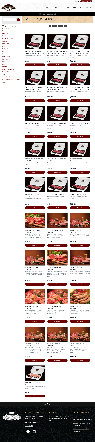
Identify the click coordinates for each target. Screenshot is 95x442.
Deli (3, 46)
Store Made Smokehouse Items (11, 79)
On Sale (54, 26)
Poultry (4, 64)
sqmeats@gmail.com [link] (31, 422)
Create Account (86, 1)
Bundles (60, 26)
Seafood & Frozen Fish (8, 72)
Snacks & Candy (6, 74)
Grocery (4, 54)
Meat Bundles (6, 56)
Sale (3, 82)
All (50, 26)
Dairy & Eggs (5, 43)
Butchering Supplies (7, 38)
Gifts (56, 7)
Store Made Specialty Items (10, 77)
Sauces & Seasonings (8, 69)
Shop (48, 7)
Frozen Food (5, 49)
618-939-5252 (29, 426)
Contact (88, 7)
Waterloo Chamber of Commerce (82, 419)
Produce (4, 66)
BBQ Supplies (6, 28)
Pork (3, 61)
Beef (3, 31)
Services (66, 7)
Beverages (5, 33)
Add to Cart (35, 65)
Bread (4, 36)
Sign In (77, 1)
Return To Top (47, 404)
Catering (4, 41)
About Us (77, 7)
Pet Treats (5, 59)
